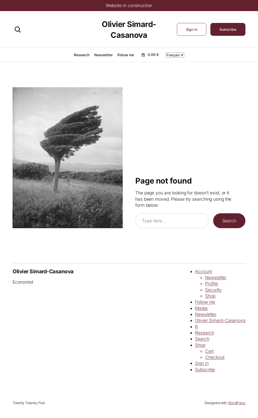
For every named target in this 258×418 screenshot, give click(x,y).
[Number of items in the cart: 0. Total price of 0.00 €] (149, 54)
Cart (209, 351)
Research (204, 332)
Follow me (205, 302)
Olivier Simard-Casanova (43, 271)
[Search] (18, 29)
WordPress (236, 403)
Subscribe (227, 29)
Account (203, 271)
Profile (211, 283)
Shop (210, 295)
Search (229, 220)
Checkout (214, 357)
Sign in (191, 29)
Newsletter (216, 277)
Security (213, 289)
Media (201, 308)
